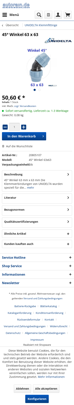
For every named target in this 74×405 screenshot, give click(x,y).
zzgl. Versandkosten (25, 106)
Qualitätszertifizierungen (21, 221)
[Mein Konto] (58, 15)
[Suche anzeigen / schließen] (39, 15)
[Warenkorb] (68, 15)
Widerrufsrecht (58, 326)
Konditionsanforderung (49, 313)
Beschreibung (13, 174)
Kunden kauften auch (18, 244)
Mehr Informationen (51, 377)
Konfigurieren (37, 399)
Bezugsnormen (14, 209)
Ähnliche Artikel (15, 233)
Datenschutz (13, 333)
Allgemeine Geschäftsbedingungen (45, 333)
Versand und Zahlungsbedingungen (42, 298)
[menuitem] (10, 15)
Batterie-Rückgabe (25, 306)
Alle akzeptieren (46, 388)
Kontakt (49, 319)
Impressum (37, 339)
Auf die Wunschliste (17, 146)
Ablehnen (22, 388)
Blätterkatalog (48, 306)
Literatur (10, 197)
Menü (10, 14)
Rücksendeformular (28, 319)
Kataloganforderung (19, 313)
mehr (30, 187)
